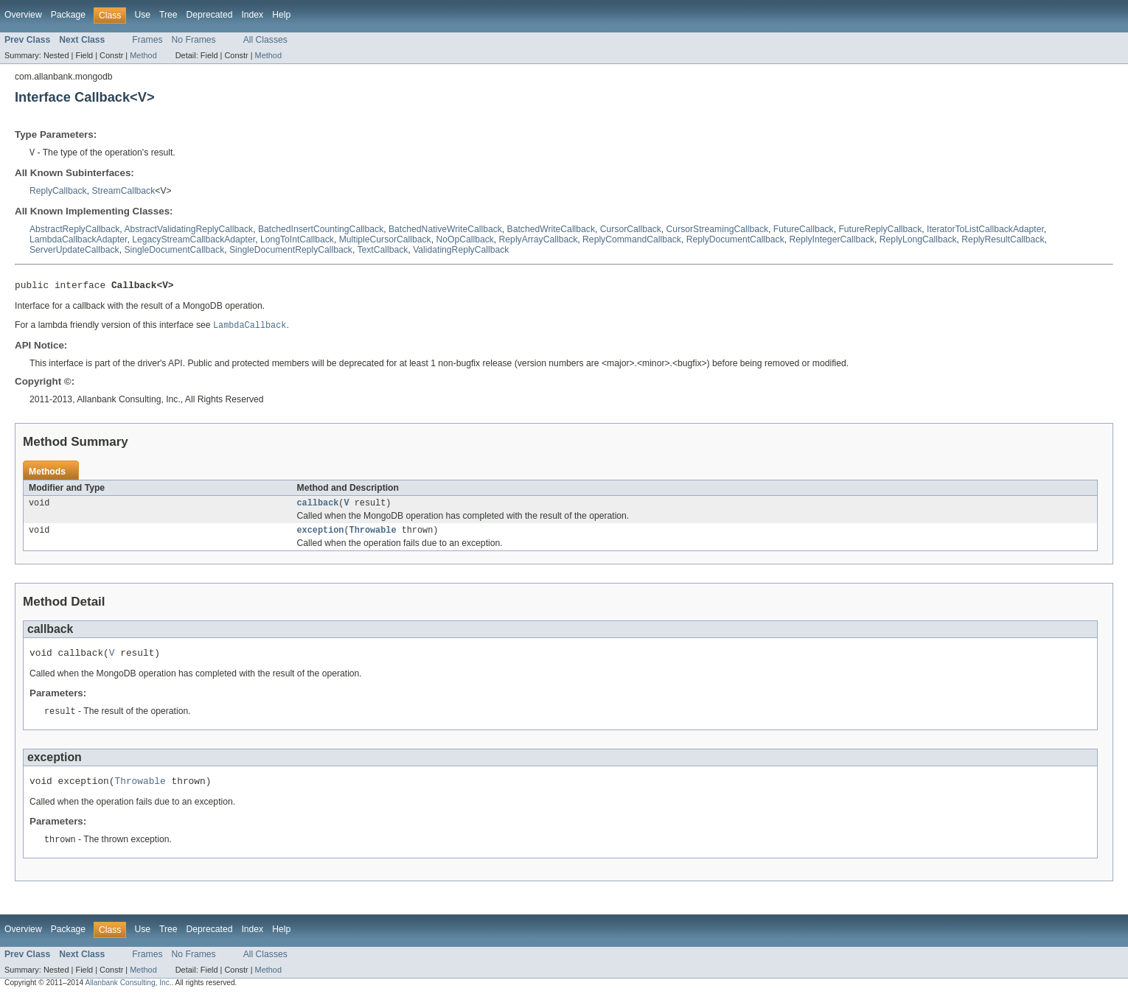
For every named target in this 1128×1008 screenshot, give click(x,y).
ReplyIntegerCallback (832, 240)
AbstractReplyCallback (74, 230)
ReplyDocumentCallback (735, 240)
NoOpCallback (464, 240)
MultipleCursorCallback (385, 240)
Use (142, 15)
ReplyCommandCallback (631, 240)
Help (281, 15)
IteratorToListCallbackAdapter (985, 230)
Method (143, 55)
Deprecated (210, 15)
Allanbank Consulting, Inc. (128, 995)
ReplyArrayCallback (538, 240)
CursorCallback (630, 230)
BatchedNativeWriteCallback (445, 230)
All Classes (265, 40)
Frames (147, 40)
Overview (23, 15)
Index (252, 15)
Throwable (373, 536)
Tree (168, 15)
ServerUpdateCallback (74, 250)
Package (68, 15)
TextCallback (382, 250)
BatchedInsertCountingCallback (320, 230)
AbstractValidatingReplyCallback (188, 230)
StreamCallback (123, 191)
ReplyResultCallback (1002, 240)
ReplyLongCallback (918, 240)
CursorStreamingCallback (717, 230)
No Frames (194, 40)
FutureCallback (803, 230)
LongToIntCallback (297, 240)
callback (318, 508)
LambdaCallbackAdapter (78, 240)
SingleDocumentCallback (174, 250)
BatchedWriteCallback (551, 230)
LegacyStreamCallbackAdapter (193, 240)
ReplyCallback (58, 191)
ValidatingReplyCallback (461, 250)
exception (320, 536)
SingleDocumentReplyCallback (290, 250)
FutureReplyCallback (880, 230)
